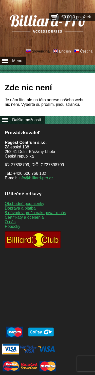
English (65, 51)
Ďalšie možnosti (26, 120)
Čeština (86, 51)
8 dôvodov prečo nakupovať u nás (35, 213)
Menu (17, 61)
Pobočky (12, 226)
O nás (10, 222)
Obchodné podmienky (24, 203)
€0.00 (76, 17)
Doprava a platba (20, 208)
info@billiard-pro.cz (35, 178)
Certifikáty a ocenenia (24, 217)
